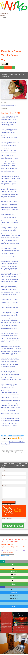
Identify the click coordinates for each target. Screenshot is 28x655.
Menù (3, 17)
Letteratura (14, 589)
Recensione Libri (14, 595)
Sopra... (24, 653)
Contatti (14, 577)
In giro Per (14, 601)
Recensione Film (14, 598)
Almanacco (14, 592)
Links (2, 446)
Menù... (5, 64)
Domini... (14, 606)
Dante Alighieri (13, 74)
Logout (14, 584)
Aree (14, 568)
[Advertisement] (14, 34)
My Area (14, 571)
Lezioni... (14, 603)
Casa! (14, 564)
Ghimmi (14, 574)
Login (14, 581)
